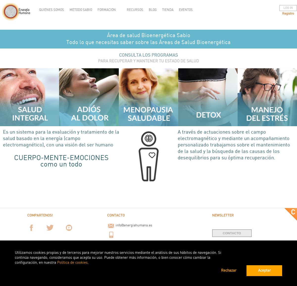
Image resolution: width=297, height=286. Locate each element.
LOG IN (288, 8)
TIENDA (167, 10)
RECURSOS (135, 10)
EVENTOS (186, 10)
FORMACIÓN (107, 10)
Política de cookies (72, 263)
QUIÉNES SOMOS (51, 10)
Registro (288, 13)
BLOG (153, 10)
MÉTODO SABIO (81, 10)
